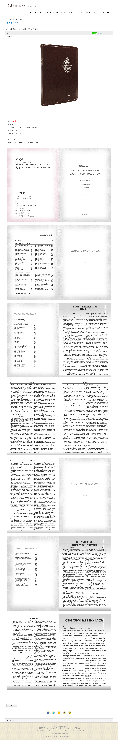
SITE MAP (11, 720)
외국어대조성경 (38, 13)
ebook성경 (63, 13)
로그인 (102, 13)
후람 (31, 13)
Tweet (100, 33)
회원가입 (109, 13)
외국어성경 (48, 13)
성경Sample (72, 13)
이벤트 (94, 13)
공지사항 (88, 13)
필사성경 (55, 13)
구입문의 (80, 13)
